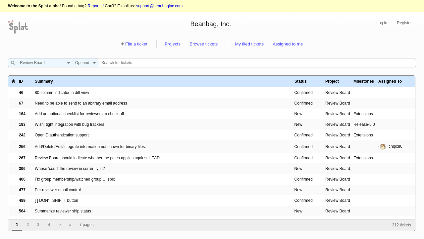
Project (332, 81)
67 (21, 103)
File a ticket (136, 43)
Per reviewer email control (58, 190)
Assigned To (390, 81)
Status (300, 81)
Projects (173, 43)
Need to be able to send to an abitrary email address (81, 103)
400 (22, 179)
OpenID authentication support (62, 135)
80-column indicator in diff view (62, 93)
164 (22, 114)
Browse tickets (203, 43)
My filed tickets (249, 43)
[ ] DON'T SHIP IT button (56, 200)
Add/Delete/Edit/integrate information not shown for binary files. (90, 147)
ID (21, 81)
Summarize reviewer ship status (63, 211)
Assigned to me (288, 43)
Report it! (96, 6)
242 (22, 135)
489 (22, 200)
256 (22, 147)
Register (404, 23)
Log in (381, 23)
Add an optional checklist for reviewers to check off (79, 114)
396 (22, 169)
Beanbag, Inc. (210, 24)
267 (22, 158)
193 (22, 124)
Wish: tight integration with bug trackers (69, 124)
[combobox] (43, 62)
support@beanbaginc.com (159, 6)
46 (21, 93)
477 (22, 190)
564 (22, 211)
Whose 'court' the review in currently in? (70, 169)
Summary (44, 81)
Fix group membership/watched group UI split (75, 179)
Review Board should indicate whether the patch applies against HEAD (97, 158)
